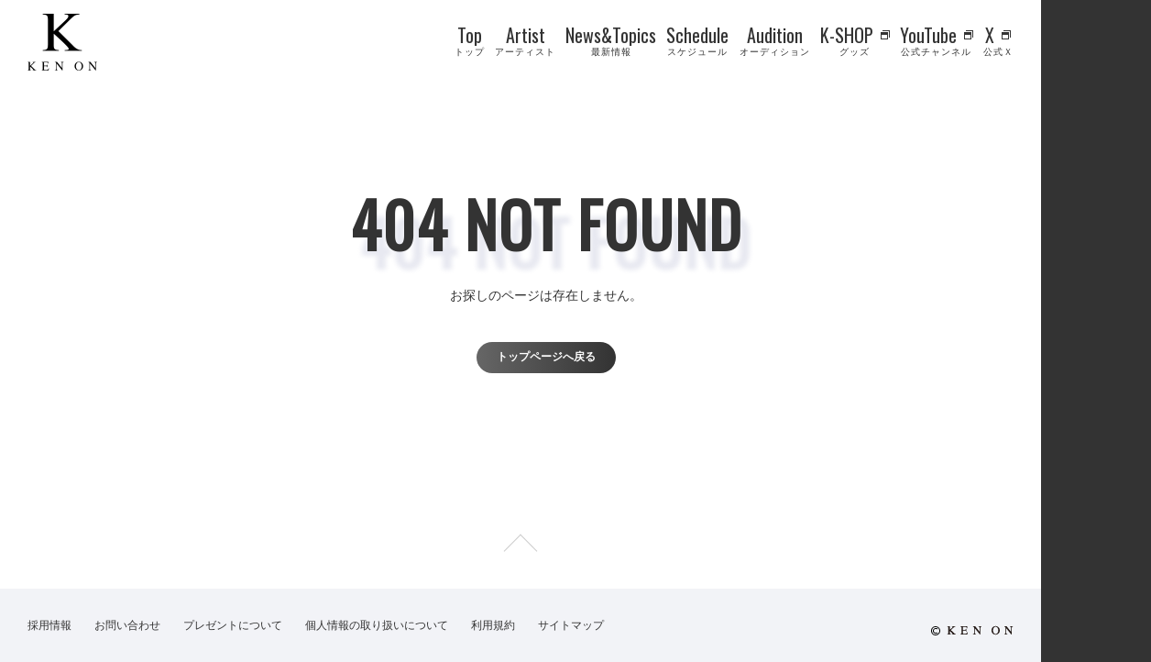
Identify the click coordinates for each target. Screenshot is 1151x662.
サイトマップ (571, 625)
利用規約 (493, 625)
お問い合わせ (127, 625)
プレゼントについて (232, 625)
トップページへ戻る (546, 356)
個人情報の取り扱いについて (376, 625)
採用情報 (49, 625)
